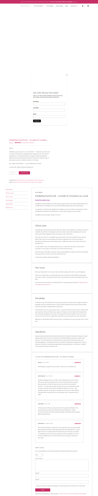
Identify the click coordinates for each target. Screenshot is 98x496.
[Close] (67, 75)
